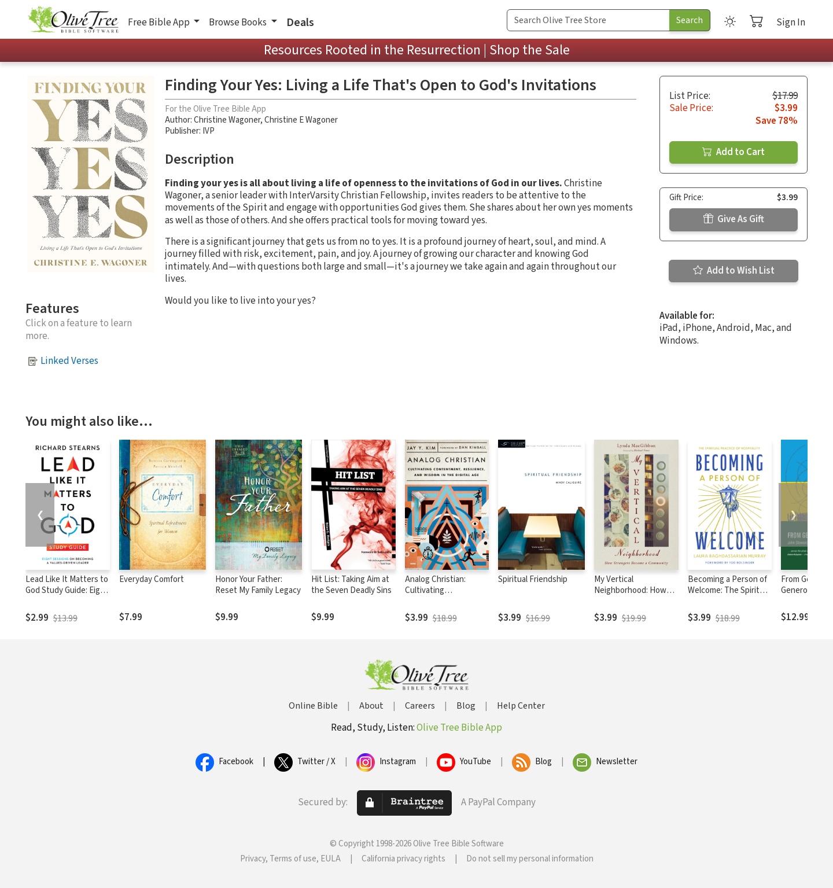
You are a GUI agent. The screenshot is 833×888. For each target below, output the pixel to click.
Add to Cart (733, 152)
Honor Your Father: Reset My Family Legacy (258, 584)
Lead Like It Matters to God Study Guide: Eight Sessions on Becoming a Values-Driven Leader (67, 595)
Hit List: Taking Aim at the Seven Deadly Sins (351, 584)
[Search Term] (588, 20)
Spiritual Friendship (532, 579)
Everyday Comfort (151, 579)
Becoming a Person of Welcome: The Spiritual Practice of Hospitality (729, 590)
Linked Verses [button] (69, 361)
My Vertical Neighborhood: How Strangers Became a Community (630, 595)
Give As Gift (733, 219)
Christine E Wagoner (301, 120)
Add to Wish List (734, 271)
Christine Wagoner (227, 120)
